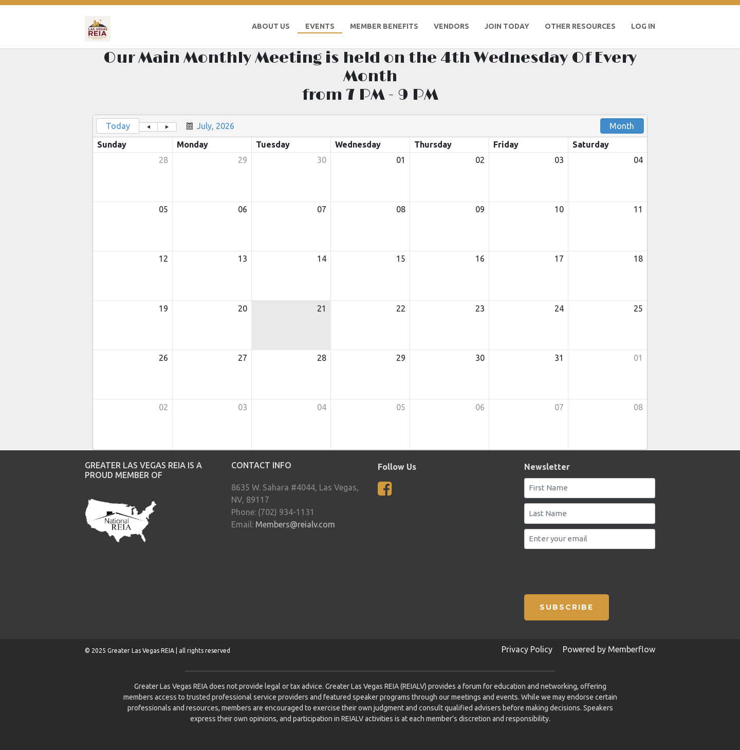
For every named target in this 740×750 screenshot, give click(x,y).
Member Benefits (384, 26)
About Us (271, 26)
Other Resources (580, 26)
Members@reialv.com (295, 524)
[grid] (369, 282)
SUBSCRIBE (567, 607)
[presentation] (584, 569)
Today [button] (118, 126)
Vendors (451, 26)
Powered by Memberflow (609, 649)
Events (320, 26)
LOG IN (643, 26)
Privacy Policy (527, 649)
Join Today (507, 26)
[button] (148, 127)
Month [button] (621, 126)
